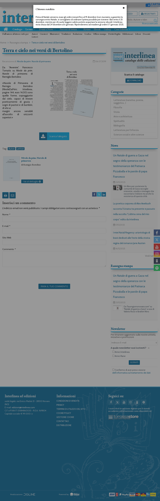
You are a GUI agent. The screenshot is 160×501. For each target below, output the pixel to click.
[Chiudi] (123, 8)
